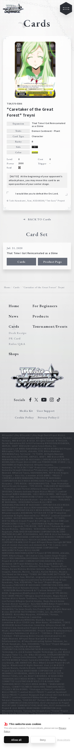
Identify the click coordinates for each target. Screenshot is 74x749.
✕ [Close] (69, 718)
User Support (46, 411)
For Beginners (45, 305)
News (13, 316)
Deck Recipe (17, 333)
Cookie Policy (24, 417)
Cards (21, 261)
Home (7, 287)
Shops (14, 353)
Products (41, 316)
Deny (43, 739)
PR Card (15, 338)
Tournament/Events (50, 326)
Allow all (16, 739)
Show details (63, 739)
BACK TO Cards (39, 219)
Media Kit (26, 411)
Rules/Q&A (17, 344)
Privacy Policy (47, 417)
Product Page (52, 261)
